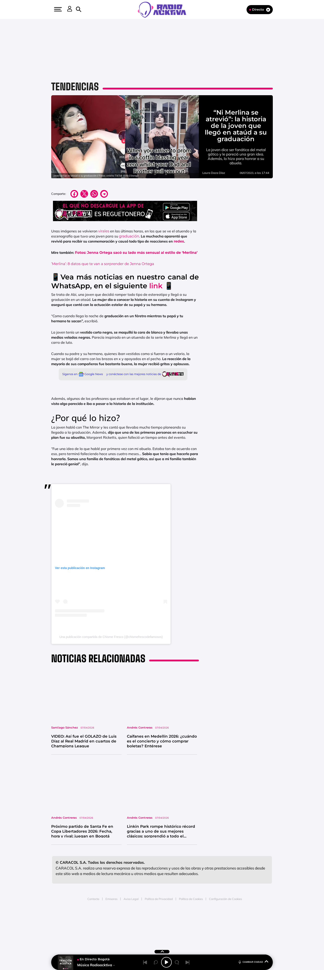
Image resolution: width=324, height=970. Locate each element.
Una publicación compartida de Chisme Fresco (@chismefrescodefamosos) (111, 637)
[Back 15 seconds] (156, 962)
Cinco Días (171, 925)
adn (224, 918)
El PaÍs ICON (171, 932)
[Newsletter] (85, 9)
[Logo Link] (162, 9)
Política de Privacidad (159, 899)
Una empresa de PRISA (72, 922)
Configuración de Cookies (225, 899)
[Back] (145, 962)
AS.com (210, 918)
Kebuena (237, 925)
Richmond (109, 932)
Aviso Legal (131, 899)
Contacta (93, 899)
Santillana (153, 918)
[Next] (187, 962)
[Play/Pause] (166, 962)
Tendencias (75, 86)
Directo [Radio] (259, 10)
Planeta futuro (220, 925)
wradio (154, 925)
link (155, 285)
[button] (57, 9)
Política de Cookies (191, 899)
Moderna (130, 932)
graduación (129, 236)
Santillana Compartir (177, 918)
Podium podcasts (152, 932)
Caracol (240, 918)
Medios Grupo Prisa (72, 933)
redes (179, 241)
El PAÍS (111, 918)
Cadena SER (195, 918)
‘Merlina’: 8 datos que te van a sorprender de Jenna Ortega (102, 264)
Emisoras (111, 899)
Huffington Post (117, 925)
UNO (142, 925)
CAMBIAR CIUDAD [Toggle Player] (253, 961)
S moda (189, 932)
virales (103, 231)
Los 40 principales (132, 918)
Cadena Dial (188, 925)
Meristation (230, 932)
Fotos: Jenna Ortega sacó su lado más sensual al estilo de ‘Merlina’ (136, 253)
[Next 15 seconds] (177, 962)
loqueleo (209, 932)
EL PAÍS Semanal (204, 925)
